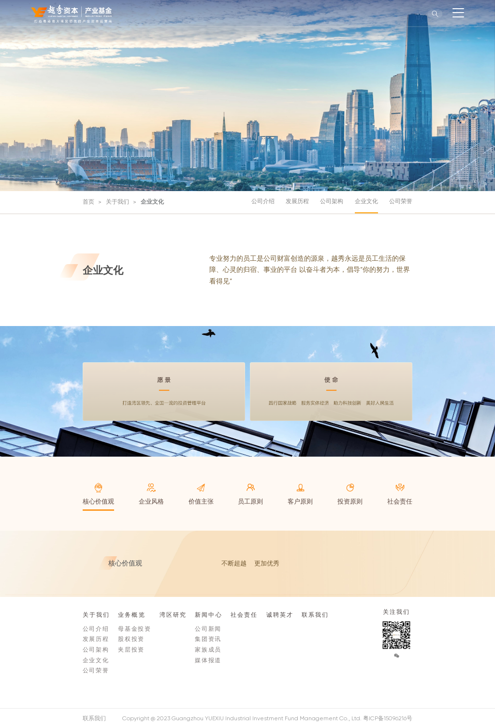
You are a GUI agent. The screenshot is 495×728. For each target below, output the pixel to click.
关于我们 (117, 201)
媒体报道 (208, 660)
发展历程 (297, 201)
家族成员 (208, 649)
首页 (88, 201)
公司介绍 (263, 201)
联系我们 (315, 614)
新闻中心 (208, 614)
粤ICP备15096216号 (387, 718)
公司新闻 (208, 628)
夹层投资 (131, 649)
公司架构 (331, 201)
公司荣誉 (400, 201)
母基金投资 (134, 628)
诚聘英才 (279, 614)
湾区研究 (173, 614)
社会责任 (244, 614)
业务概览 (131, 614)
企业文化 (152, 201)
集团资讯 (208, 639)
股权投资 (131, 639)
